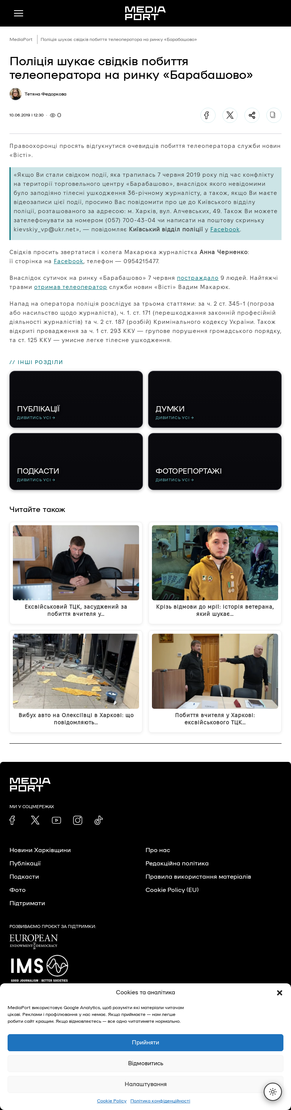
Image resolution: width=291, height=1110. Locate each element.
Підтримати (27, 903)
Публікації (25, 863)
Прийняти (145, 1043)
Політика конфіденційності (160, 1101)
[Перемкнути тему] (273, 1092)
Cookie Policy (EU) (172, 890)
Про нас (158, 850)
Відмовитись (145, 1063)
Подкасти (24, 877)
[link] (14, 820)
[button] (279, 993)
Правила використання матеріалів (198, 877)
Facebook (225, 229)
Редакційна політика (177, 863)
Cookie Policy (112, 1101)
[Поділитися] (252, 115)
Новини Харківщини (40, 850)
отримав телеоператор (70, 287)
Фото (17, 890)
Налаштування (146, 1084)
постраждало (198, 278)
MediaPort (21, 39)
